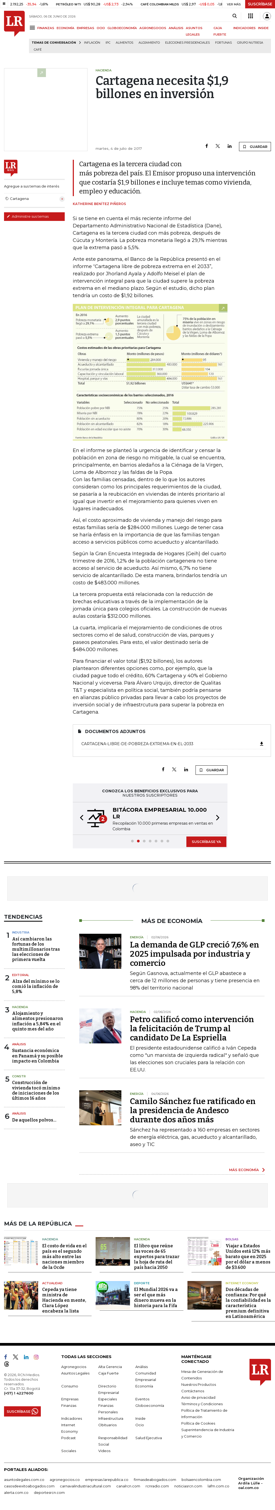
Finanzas (68, 1405)
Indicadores (71, 1418)
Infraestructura (110, 1418)
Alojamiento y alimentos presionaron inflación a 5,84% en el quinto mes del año (37, 1021)
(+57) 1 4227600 (18, 1393)
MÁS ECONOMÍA (244, 1170)
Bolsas (232, 1239)
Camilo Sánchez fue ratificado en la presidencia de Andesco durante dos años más (193, 1110)
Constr (19, 1076)
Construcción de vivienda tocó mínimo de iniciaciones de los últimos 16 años (36, 1090)
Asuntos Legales (75, 1373)
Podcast (68, 1438)
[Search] (234, 16)
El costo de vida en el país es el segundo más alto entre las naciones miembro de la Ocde (64, 1256)
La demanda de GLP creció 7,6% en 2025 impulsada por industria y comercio (194, 954)
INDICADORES (244, 28)
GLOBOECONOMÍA (122, 28)
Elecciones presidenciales (187, 42)
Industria (20, 932)
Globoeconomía (149, 1405)
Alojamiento (149, 42)
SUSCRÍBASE (260, 4)
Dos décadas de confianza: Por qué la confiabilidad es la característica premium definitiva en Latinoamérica (248, 1303)
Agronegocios (73, 1367)
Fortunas (223, 42)
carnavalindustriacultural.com (85, 1486)
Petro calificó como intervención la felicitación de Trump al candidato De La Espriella (192, 1029)
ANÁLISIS (176, 28)
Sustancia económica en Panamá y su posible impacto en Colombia (37, 1055)
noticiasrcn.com (188, 1486)
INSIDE (263, 28)
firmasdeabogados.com (155, 1479)
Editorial (20, 975)
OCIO (101, 28)
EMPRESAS (85, 28)
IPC (108, 42)
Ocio (139, 1425)
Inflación (92, 42)
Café (38, 49)
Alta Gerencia (110, 1367)
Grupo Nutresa (250, 42)
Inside (140, 1418)
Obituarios (107, 1425)
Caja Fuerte (108, 1373)
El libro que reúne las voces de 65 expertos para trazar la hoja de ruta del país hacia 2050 (156, 1256)
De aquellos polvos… (34, 1120)
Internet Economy (242, 1283)
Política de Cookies (198, 1423)
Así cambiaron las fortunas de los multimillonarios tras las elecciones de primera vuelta (36, 949)
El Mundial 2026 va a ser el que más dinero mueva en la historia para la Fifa (156, 1297)
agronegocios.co (65, 1479)
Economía (144, 1386)
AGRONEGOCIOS (152, 28)
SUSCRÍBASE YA (206, 841)
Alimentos (124, 42)
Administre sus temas (28, 216)
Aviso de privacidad (198, 1397)
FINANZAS (45, 28)
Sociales (68, 1451)
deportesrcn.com (49, 1492)
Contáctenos (192, 1391)
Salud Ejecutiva (148, 1438)
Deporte (142, 1283)
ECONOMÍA (65, 28)
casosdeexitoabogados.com (29, 1486)
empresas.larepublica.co (106, 1479)
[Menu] (33, 27)
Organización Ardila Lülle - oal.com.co (251, 1483)
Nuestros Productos (198, 1384)
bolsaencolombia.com (201, 1479)
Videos (104, 1451)
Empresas (69, 1399)
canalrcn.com (128, 1486)
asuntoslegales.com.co (24, 1479)
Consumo (69, 1386)
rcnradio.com (157, 1486)
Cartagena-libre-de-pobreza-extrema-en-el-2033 (172, 744)
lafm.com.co (218, 1486)
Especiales (107, 1399)
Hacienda (20, 1007)
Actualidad (52, 1283)
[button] (80, 818)
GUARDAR (255, 146)
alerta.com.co (16, 1492)
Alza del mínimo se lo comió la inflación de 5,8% (36, 986)
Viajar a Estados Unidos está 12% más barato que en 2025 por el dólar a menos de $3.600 (248, 1256)
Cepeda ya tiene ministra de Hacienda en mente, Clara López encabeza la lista (64, 1300)
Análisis (19, 1044)
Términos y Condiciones (202, 1404)
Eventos (142, 1399)
